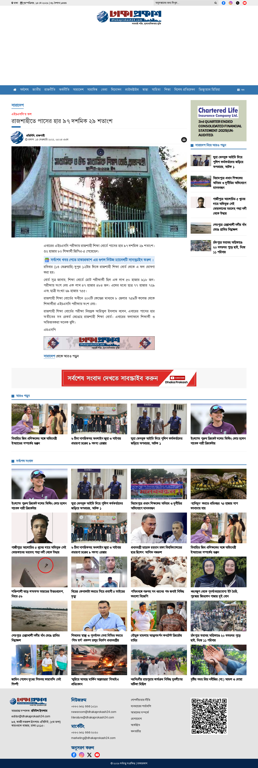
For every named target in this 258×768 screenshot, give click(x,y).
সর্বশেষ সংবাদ (24, 461)
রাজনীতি (49, 90)
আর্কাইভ (135, 725)
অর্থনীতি (64, 90)
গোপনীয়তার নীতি (140, 700)
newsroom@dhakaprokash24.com (93, 712)
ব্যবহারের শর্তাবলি (141, 706)
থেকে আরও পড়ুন (61, 356)
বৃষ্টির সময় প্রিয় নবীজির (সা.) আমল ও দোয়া (216, 679)
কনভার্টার (136, 731)
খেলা (104, 90)
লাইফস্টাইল (132, 90)
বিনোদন (116, 90)
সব (240, 90)
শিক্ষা (167, 90)
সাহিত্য (156, 90)
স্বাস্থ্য (145, 90)
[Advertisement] (129, 57)
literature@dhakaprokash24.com (92, 717)
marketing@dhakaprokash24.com (93, 738)
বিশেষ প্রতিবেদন (184, 90)
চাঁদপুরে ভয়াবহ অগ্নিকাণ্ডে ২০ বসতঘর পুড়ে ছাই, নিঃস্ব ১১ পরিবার (229, 247)
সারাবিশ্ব (92, 90)
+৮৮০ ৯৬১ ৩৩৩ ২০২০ (84, 732)
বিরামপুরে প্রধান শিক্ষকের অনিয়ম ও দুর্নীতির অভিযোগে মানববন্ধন (229, 183)
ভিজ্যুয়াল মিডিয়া (209, 90)
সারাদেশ (78, 90)
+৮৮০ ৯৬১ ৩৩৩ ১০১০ (84, 706)
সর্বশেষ (24, 90)
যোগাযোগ (136, 719)
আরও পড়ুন (23, 396)
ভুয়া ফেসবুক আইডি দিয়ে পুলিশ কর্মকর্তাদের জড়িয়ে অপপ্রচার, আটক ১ (228, 162)
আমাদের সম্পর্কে (140, 712)
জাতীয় (36, 90)
